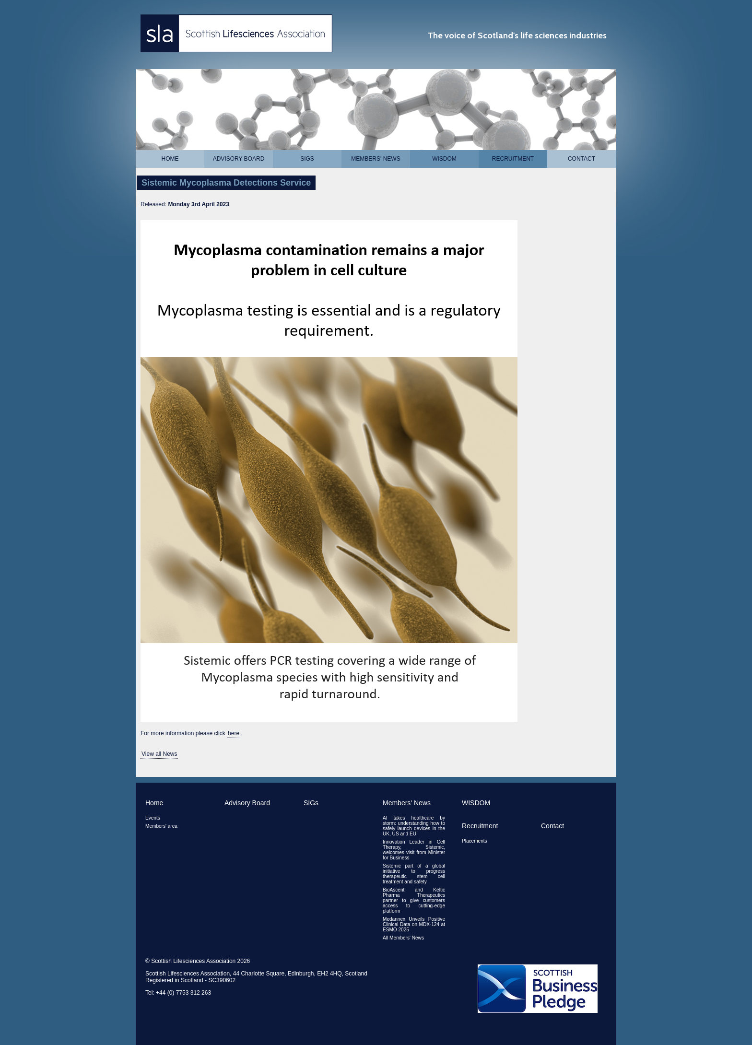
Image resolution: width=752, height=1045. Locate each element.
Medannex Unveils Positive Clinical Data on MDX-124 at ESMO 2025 (414, 924)
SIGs (307, 158)
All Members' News (403, 937)
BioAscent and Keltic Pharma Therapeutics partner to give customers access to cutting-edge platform (414, 900)
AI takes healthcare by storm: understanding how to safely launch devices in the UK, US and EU (414, 825)
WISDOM (444, 158)
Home (170, 158)
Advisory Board (239, 158)
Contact (581, 158)
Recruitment (513, 158)
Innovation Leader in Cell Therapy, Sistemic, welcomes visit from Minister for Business (414, 849)
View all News (159, 754)
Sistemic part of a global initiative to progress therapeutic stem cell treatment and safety (414, 873)
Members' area (161, 826)
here (233, 733)
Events (152, 818)
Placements (474, 841)
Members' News (375, 158)
